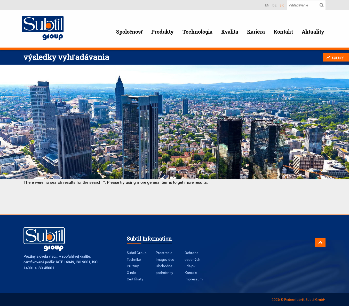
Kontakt (283, 31)
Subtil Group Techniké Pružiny (137, 259)
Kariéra (256, 31)
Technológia (197, 31)
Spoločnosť (129, 31)
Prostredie (164, 252)
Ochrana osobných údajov (192, 259)
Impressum (194, 279)
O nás (131, 272)
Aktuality (313, 31)
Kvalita (229, 31)
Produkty (162, 31)
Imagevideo (165, 259)
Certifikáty (135, 279)
